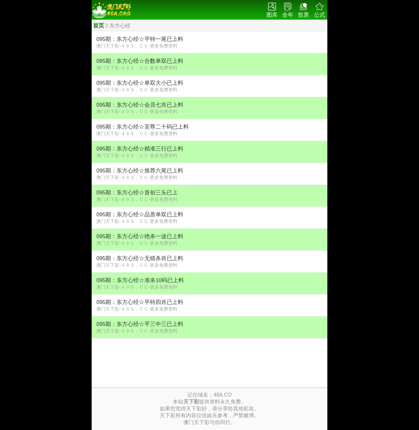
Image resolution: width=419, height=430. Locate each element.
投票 (303, 10)
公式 (319, 10)
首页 (98, 26)
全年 (287, 10)
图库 (272, 10)
